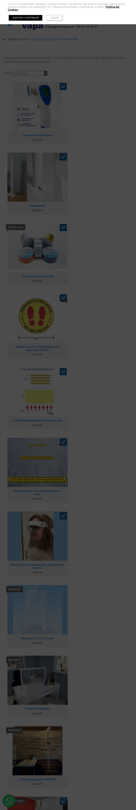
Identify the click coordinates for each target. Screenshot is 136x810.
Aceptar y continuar (25, 18)
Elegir (54, 18)
